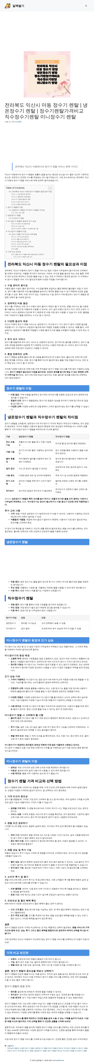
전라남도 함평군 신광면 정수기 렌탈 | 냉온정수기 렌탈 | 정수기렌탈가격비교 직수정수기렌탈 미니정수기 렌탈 (47, 1048)
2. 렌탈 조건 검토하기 (22, 239)
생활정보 (10, 1046)
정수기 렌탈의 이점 (15, 207)
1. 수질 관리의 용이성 (23, 194)
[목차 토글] (49, 188)
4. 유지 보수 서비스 (22, 202)
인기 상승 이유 (20, 226)
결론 (16, 249)
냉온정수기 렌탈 (14, 215)
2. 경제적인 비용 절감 (23, 197)
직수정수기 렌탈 (18, 218)
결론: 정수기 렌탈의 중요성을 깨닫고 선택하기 (29, 254)
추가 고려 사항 (20, 213)
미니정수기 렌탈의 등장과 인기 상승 (22, 221)
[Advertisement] (47, 29)
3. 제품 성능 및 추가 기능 (23, 241)
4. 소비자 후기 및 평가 (22, 244)
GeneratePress (58, 1060)
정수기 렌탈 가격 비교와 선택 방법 (24, 234)
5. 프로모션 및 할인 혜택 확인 (24, 246)
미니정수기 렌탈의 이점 (17, 231)
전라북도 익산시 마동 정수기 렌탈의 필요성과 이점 (32, 191)
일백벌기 (18, 5)
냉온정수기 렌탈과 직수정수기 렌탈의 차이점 (28, 210)
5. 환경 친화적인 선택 (23, 204)
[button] (86, 5)
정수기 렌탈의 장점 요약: (25, 256)
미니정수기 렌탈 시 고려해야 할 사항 (26, 228)
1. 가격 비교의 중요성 (22, 237)
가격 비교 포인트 (14, 252)
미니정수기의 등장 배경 (22, 224)
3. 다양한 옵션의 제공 (23, 199)
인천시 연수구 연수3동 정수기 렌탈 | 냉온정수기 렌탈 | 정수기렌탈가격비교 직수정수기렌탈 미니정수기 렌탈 (47, 1051)
